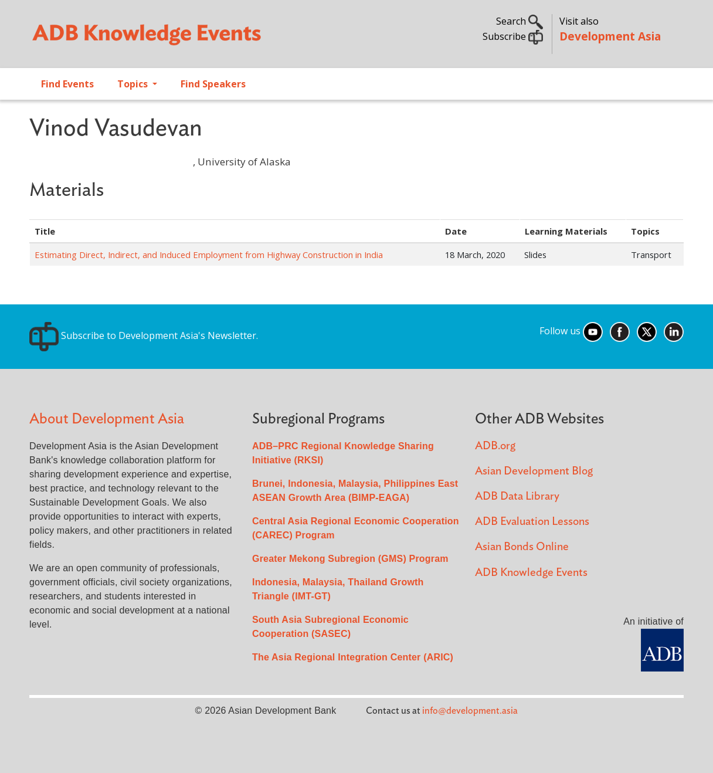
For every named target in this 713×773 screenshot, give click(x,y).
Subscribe (513, 36)
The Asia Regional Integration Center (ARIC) (352, 657)
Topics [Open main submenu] (133, 83)
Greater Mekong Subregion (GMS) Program (350, 559)
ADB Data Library (517, 496)
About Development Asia (106, 419)
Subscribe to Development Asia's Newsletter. (143, 335)
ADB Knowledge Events (531, 572)
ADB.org (495, 446)
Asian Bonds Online (522, 546)
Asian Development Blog (534, 471)
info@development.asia (470, 711)
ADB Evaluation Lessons (532, 521)
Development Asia (610, 36)
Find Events (67, 83)
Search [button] (519, 21)
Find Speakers (213, 83)
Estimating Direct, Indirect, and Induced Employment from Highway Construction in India (209, 254)
